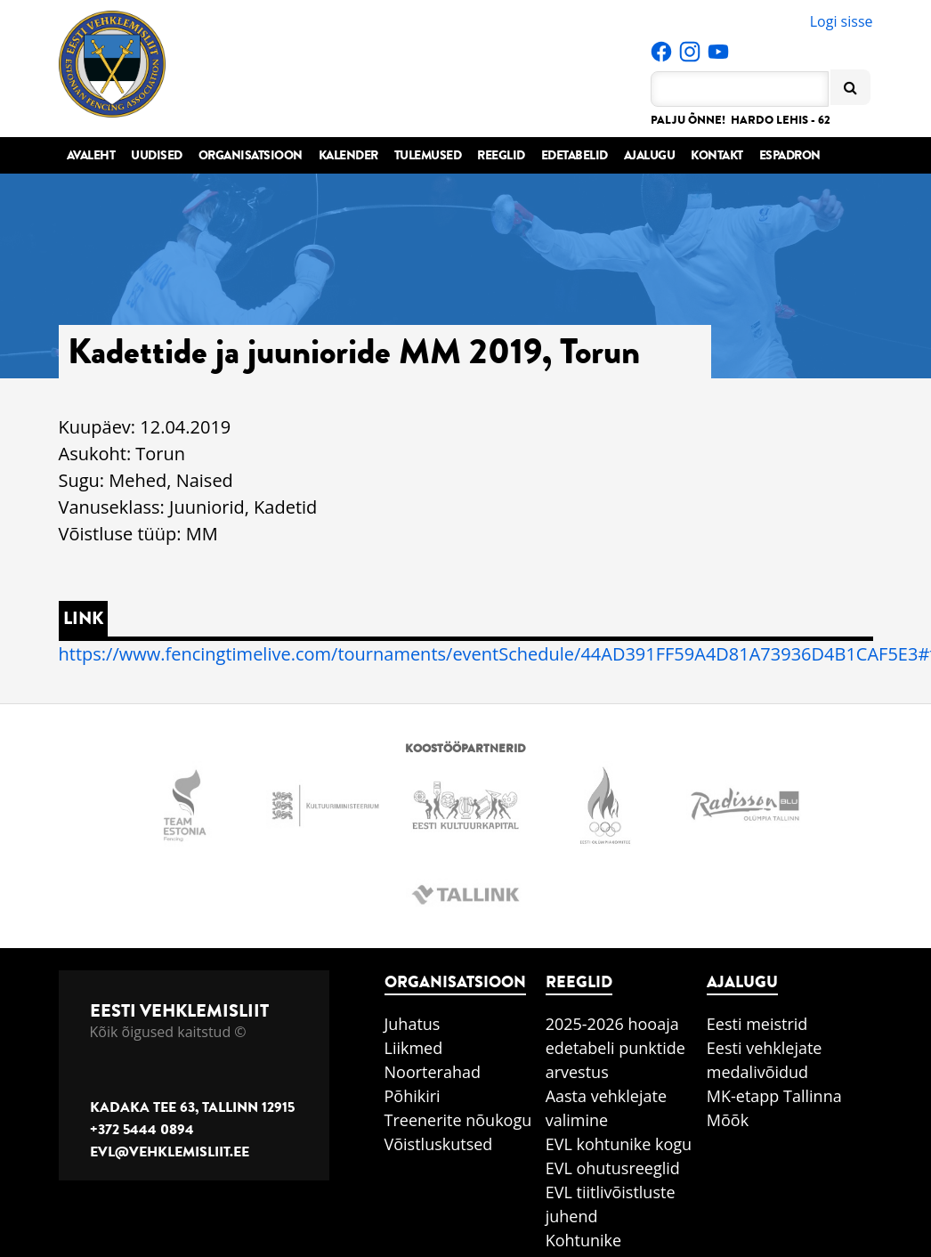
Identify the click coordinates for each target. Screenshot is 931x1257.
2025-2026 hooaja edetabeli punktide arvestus (615, 1048)
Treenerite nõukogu (458, 1120)
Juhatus (413, 1023)
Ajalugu (650, 155)
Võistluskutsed (439, 1144)
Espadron (790, 155)
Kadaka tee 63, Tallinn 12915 (192, 1107)
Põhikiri (413, 1096)
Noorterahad (433, 1072)
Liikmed (414, 1047)
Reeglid (501, 155)
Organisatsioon (250, 155)
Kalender (348, 155)
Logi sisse (841, 21)
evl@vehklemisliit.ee (169, 1152)
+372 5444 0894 (142, 1129)
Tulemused (428, 155)
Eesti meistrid (757, 1023)
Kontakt (717, 155)
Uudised (156, 155)
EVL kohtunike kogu (619, 1144)
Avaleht (91, 155)
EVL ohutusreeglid (613, 1168)
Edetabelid (574, 155)
